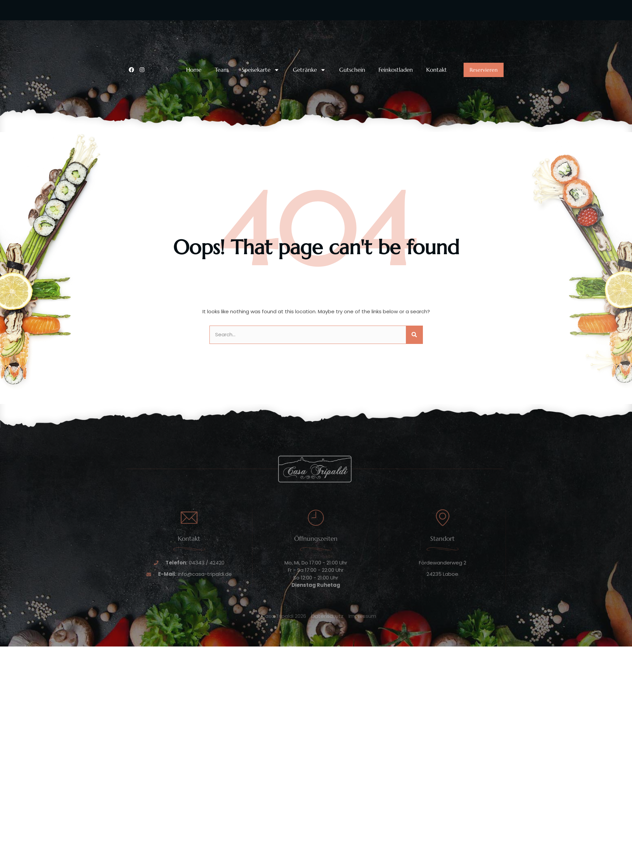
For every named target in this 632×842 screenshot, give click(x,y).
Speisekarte (260, 70)
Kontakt (436, 70)
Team (221, 70)
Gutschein (352, 70)
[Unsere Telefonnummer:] (132, 29)
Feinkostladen (396, 70)
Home (193, 70)
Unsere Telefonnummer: (170, 24)
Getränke (309, 70)
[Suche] (414, 335)
